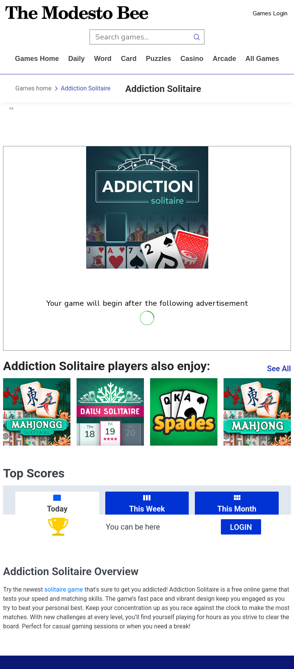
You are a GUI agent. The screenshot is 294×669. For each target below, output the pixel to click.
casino (191, 58)
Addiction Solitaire (86, 88)
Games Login (270, 13)
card (129, 58)
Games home (37, 58)
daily (76, 58)
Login (241, 527)
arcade (224, 58)
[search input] (139, 37)
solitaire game (63, 589)
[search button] (196, 37)
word (103, 58)
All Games (262, 58)
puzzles (158, 58)
